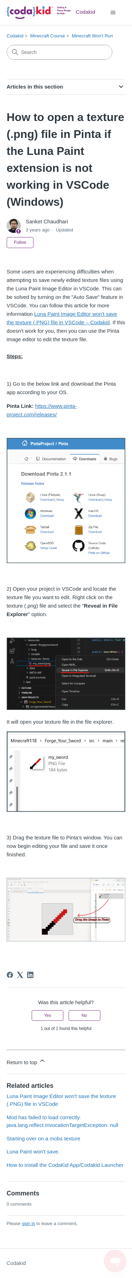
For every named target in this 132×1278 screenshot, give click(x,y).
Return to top (26, 1061)
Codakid (15, 35)
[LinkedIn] (30, 975)
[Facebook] (10, 975)
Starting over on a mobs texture (43, 1138)
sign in (28, 1223)
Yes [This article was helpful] (47, 1015)
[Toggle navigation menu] (112, 12)
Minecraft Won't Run (92, 35)
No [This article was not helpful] (84, 1015)
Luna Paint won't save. (33, 1152)
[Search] (59, 52)
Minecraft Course (47, 35)
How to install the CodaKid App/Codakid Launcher (65, 1165)
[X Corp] (20, 975)
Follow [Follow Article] (20, 242)
